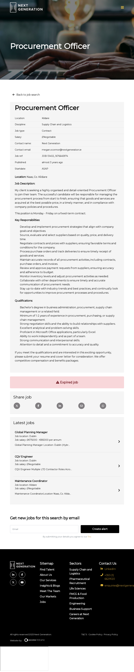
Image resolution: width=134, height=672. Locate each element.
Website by (28, 640)
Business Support (80, 608)
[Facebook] (38, 406)
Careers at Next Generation (79, 616)
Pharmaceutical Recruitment (79, 581)
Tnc (89, 536)
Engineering (77, 603)
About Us (46, 574)
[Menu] (122, 7)
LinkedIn (110, 568)
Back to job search (28, 94)
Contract (46, 130)
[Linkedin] (60, 406)
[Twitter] (17, 406)
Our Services (48, 580)
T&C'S (84, 634)
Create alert (98, 529)
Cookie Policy (95, 634)
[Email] (81, 406)
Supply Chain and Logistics (56, 124)
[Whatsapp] (103, 406)
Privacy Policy (111, 634)
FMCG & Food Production (78, 596)
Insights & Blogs (50, 585)
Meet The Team (50, 591)
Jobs (43, 601)
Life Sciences (77, 588)
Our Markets (48, 596)
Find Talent (47, 569)
